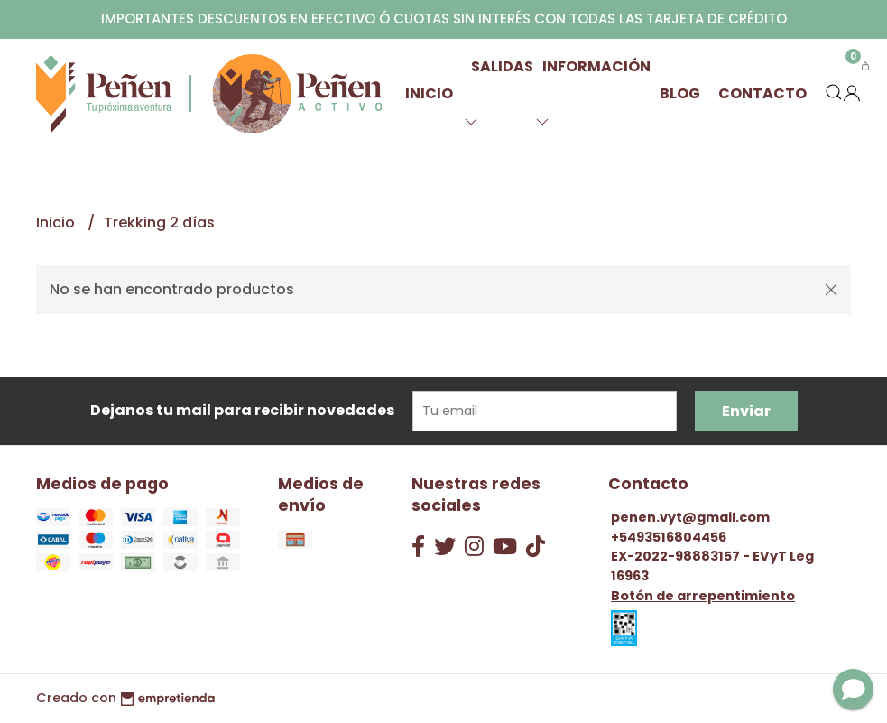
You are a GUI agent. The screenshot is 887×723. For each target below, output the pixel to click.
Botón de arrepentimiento (703, 596)
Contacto (762, 93)
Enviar (746, 411)
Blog (680, 93)
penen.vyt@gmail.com (690, 517)
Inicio (429, 93)
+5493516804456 (668, 537)
